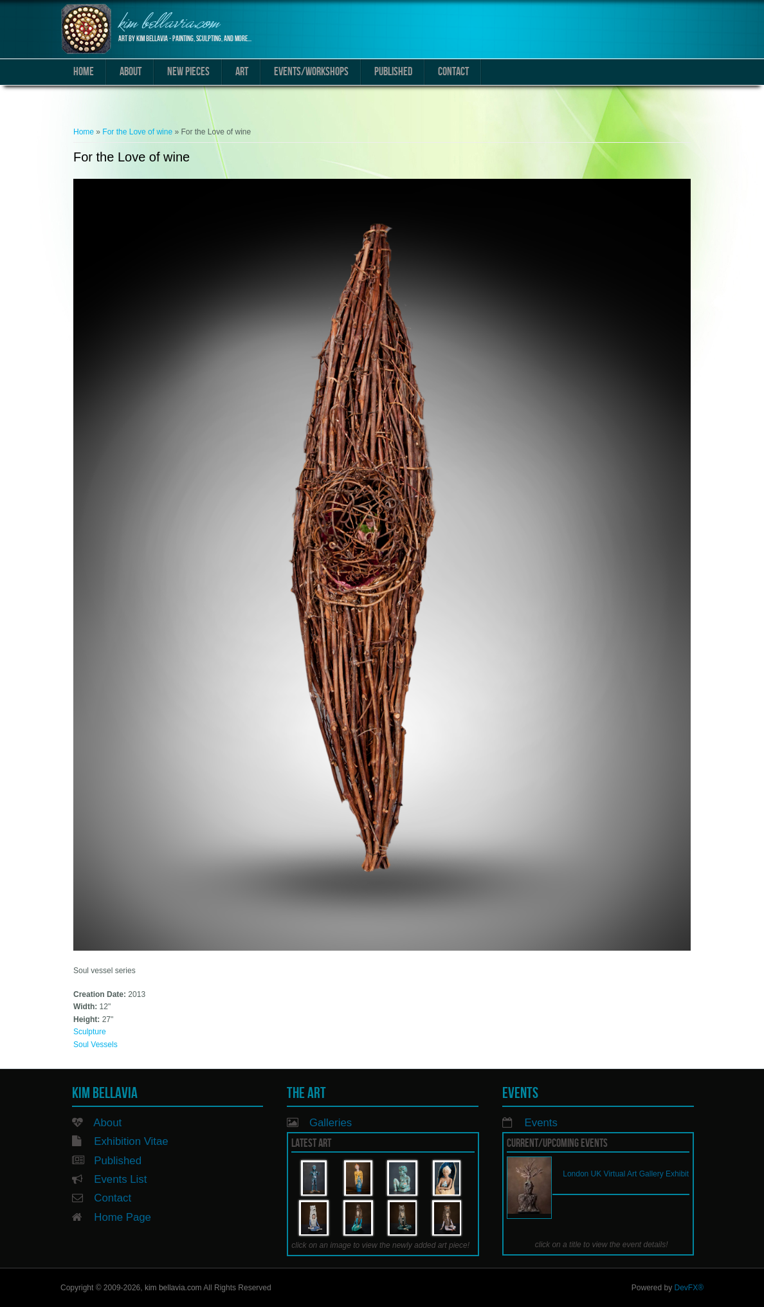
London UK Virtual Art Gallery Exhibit (626, 1173)
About (130, 71)
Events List (120, 1179)
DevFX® (689, 1287)
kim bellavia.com (168, 24)
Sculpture (89, 1031)
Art (241, 71)
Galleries (330, 1123)
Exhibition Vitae (131, 1141)
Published (393, 71)
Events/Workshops (311, 71)
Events (541, 1123)
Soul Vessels (95, 1044)
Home (83, 71)
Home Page (122, 1217)
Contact (453, 71)
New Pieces (188, 71)
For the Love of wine (137, 131)
